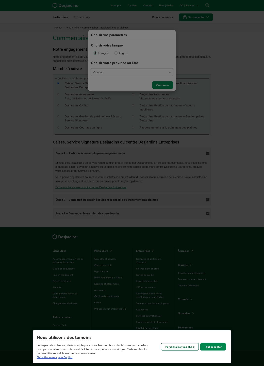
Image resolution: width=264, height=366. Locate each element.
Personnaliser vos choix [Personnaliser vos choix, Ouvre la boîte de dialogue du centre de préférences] (179, 346)
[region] (132, 346)
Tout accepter (213, 346)
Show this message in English (54, 357)
